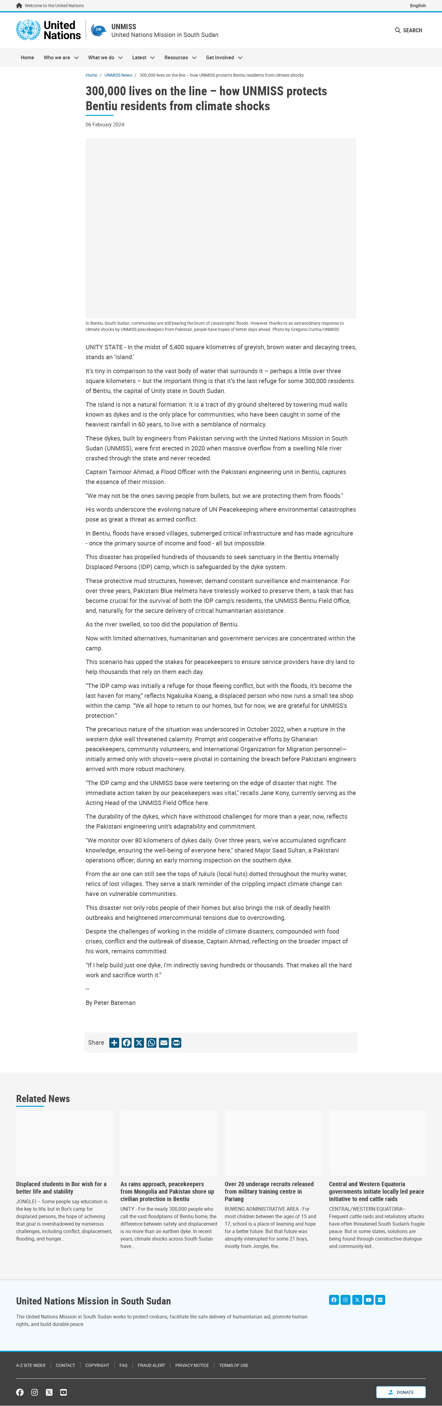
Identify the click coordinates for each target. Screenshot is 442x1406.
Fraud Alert (151, 1365)
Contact (65, 1365)
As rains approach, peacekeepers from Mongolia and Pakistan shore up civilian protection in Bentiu (167, 1192)
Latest (141, 57)
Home (27, 57)
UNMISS (126, 26)
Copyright (97, 1365)
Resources (178, 57)
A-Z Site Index (31, 1365)
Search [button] (408, 30)
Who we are (59, 57)
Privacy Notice (192, 1365)
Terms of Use (233, 1365)
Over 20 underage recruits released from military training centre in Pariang (269, 1192)
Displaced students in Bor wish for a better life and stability (61, 1188)
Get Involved (222, 57)
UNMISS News (118, 75)
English (418, 5)
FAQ (124, 1365)
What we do (103, 57)
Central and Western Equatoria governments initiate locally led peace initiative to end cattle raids (376, 1192)
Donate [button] (401, 1392)
